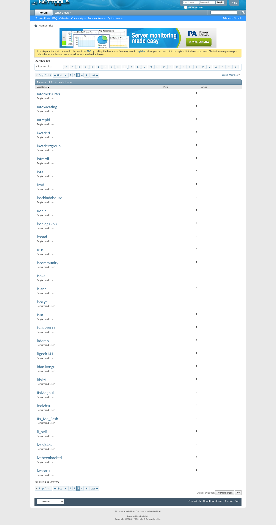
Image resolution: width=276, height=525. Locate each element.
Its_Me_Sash (47, 418)
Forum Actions (95, 18)
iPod (40, 184)
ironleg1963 (47, 223)
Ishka (41, 275)
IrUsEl (42, 249)
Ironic (41, 210)
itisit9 (41, 379)
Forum (43, 12)
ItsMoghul (45, 392)
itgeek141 (45, 353)
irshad (42, 236)
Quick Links (114, 18)
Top (238, 492)
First (58, 75)
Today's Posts (43, 18)
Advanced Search (232, 18)
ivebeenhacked (49, 457)
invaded (43, 132)
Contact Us (194, 501)
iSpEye (42, 301)
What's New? (63, 12)
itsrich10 (44, 405)
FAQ (54, 18)
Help (234, 2)
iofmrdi (43, 158)
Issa (40, 314)
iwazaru (43, 470)
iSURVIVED (46, 327)
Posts (165, 86)
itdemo (43, 340)
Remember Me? (193, 7)
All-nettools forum (212, 501)
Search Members (230, 74)
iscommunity (47, 262)
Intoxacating (47, 106)
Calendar (64, 18)
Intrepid (43, 119)
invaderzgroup (49, 145)
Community (77, 18)
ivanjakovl (45, 444)
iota (40, 171)
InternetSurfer (48, 94)
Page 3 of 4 (45, 75)
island (42, 288)
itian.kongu (46, 366)
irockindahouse (49, 197)
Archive (229, 501)
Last (94, 75)
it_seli (42, 431)
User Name (43, 86)
